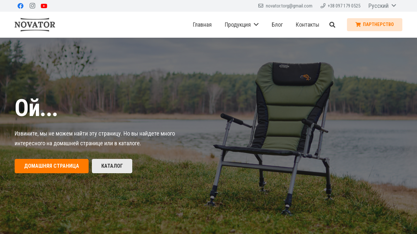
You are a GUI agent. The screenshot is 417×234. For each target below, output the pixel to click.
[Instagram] (32, 6)
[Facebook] (20, 6)
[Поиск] (332, 25)
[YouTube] (44, 6)
